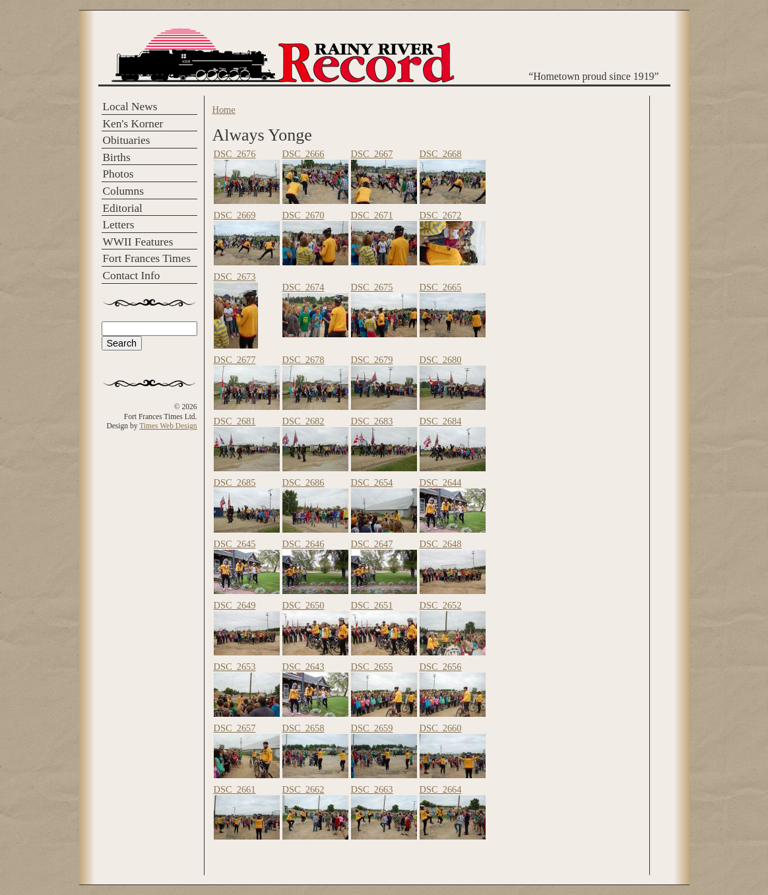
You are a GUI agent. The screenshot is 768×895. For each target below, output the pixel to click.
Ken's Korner (133, 123)
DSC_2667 (372, 154)
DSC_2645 (235, 544)
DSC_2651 (372, 605)
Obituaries (126, 140)
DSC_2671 (372, 215)
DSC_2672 (441, 215)
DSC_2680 (441, 359)
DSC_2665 (441, 287)
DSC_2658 (303, 728)
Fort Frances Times (147, 258)
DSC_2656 (441, 666)
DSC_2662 (303, 789)
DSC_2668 (441, 154)
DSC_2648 (441, 544)
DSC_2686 (303, 482)
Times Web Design (168, 426)
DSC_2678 (303, 359)
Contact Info (131, 275)
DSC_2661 (235, 789)
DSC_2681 (235, 421)
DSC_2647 (372, 544)
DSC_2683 (372, 421)
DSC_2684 (441, 421)
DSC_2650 (303, 605)
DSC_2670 (303, 215)
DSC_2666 (303, 154)
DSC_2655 (372, 666)
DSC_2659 (372, 728)
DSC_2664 (441, 789)
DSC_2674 (303, 287)
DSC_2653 (235, 666)
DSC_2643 (303, 666)
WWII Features (138, 242)
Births (117, 157)
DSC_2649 (235, 605)
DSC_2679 (372, 359)
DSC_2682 (303, 421)
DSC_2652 (441, 605)
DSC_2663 (372, 789)
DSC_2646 (303, 544)
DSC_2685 (235, 482)
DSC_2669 (235, 215)
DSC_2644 (441, 482)
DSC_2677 (235, 359)
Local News (130, 106)
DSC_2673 (235, 276)
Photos (118, 174)
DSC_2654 (372, 482)
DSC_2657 (235, 728)
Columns (123, 191)
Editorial (123, 208)
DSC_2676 (235, 154)
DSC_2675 (372, 287)
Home (224, 109)
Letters (119, 224)
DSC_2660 (441, 728)
